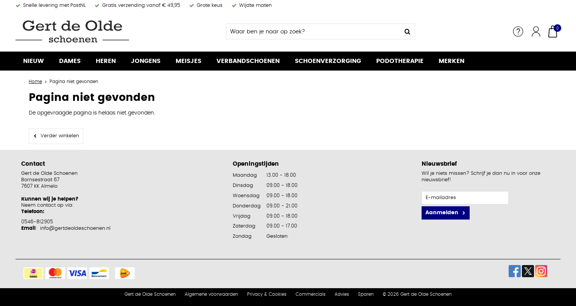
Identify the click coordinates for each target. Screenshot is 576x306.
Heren (106, 61)
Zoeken (407, 31)
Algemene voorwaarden (211, 294)
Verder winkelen (59, 135)
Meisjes (188, 61)
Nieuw (33, 61)
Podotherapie (399, 61)
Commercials (310, 294)
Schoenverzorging (328, 61)
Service (518, 31)
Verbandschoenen (248, 61)
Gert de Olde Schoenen (150, 294)
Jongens (145, 61)
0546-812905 (37, 222)
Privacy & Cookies (266, 294)
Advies (342, 294)
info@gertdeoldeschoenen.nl (75, 228)
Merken (451, 61)
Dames (70, 61)
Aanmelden (441, 212)
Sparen (366, 294)
